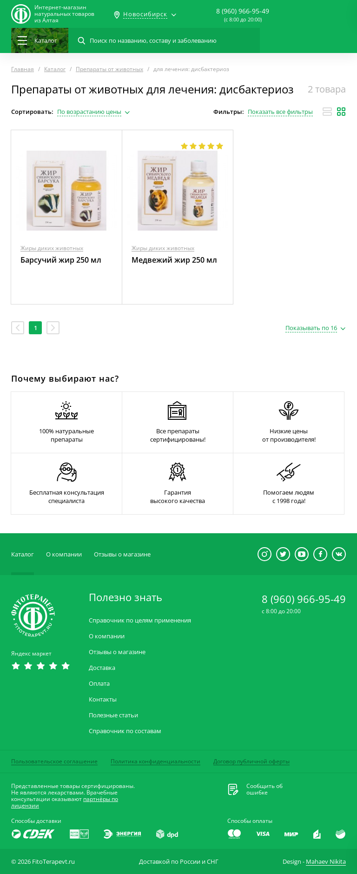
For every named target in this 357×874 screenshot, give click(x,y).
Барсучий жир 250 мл (60, 260)
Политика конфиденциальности (155, 761)
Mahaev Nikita (326, 861)
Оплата (99, 684)
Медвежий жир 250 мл (174, 260)
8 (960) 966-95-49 (242, 11)
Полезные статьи (113, 715)
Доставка (102, 668)
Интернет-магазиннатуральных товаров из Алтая (64, 14)
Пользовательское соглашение (54, 761)
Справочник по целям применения (140, 620)
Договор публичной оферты (251, 761)
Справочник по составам (125, 731)
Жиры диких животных (51, 248)
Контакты (103, 699)
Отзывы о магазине (122, 554)
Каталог (22, 554)
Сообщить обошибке (264, 789)
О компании (64, 554)
